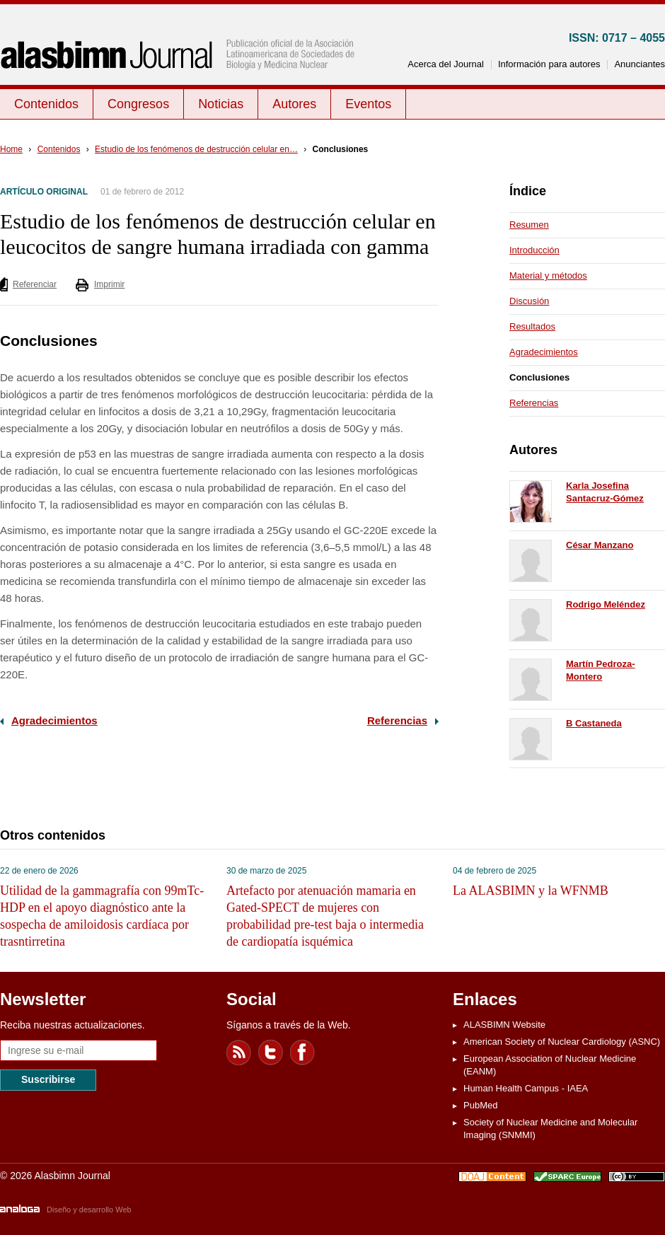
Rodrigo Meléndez (605, 604)
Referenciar (35, 284)
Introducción (534, 250)
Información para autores (549, 64)
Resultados (532, 326)
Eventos (368, 104)
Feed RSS (239, 1052)
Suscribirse (48, 1079)
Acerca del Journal (445, 64)
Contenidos (46, 104)
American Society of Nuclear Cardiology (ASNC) (561, 1041)
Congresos (138, 104)
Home (11, 149)
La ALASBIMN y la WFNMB (530, 890)
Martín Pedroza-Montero (600, 670)
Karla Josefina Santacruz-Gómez (605, 492)
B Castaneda (594, 723)
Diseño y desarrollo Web (89, 1209)
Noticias (220, 104)
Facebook (303, 1052)
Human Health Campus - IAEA (525, 1088)
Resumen (529, 224)
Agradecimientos (54, 720)
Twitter (271, 1052)
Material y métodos (548, 275)
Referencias (397, 720)
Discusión (529, 301)
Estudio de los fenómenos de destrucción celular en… (196, 149)
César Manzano (599, 545)
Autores (294, 104)
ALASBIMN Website (504, 1024)
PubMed (480, 1105)
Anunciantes (639, 64)
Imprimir (109, 284)
